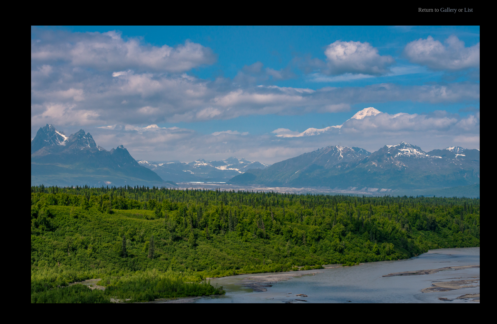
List (468, 10)
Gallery (448, 10)
